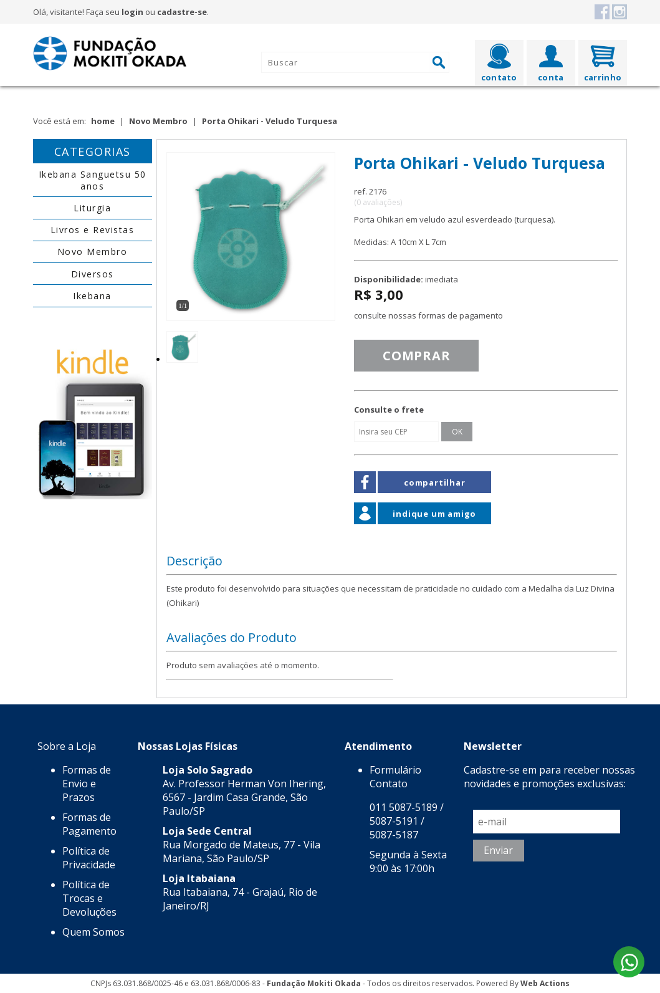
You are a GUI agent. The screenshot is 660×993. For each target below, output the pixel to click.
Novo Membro (158, 121)
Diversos (92, 274)
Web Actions (545, 983)
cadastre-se (182, 11)
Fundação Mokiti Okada (314, 983)
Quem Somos (93, 932)
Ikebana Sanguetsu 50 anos (92, 180)
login (132, 11)
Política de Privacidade (88, 857)
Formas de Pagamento (89, 824)
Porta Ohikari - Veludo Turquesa (269, 121)
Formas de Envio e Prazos (86, 783)
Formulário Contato (395, 776)
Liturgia (92, 208)
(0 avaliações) (378, 202)
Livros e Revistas (92, 230)
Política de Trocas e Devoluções (89, 898)
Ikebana (92, 296)
